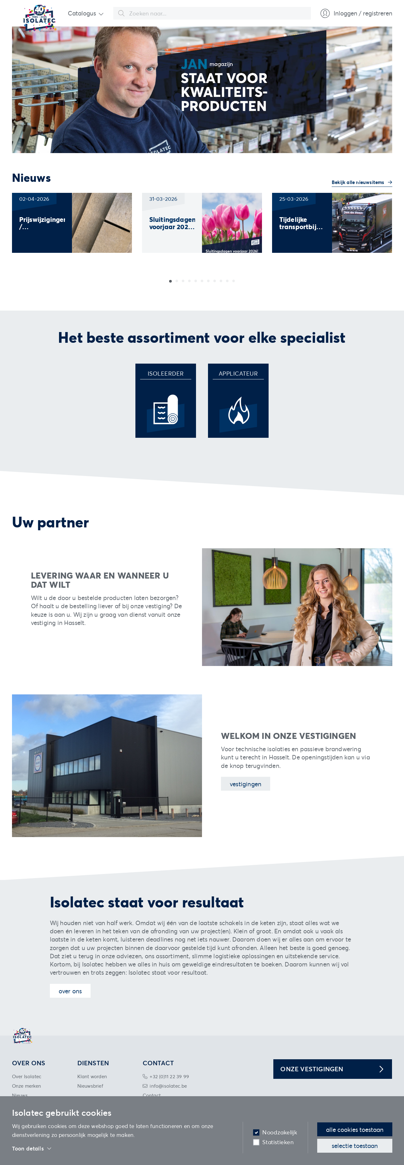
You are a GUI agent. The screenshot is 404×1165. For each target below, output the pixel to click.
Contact (152, 1095)
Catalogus (82, 13)
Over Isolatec (27, 1076)
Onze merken (26, 1086)
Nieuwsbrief (90, 1086)
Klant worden (92, 1076)
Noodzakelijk (279, 1132)
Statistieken (278, 1142)
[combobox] (212, 13)
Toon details (32, 1148)
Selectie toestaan (355, 1146)
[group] (72, 223)
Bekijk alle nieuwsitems (359, 182)
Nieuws (20, 1095)
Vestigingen (245, 784)
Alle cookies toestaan (354, 1129)
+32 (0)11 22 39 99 (169, 1076)
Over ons (70, 991)
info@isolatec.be (168, 1086)
